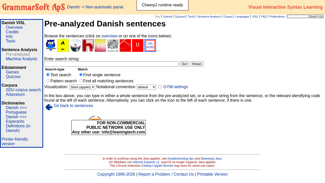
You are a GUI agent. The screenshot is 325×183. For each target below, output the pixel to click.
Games (167, 16)
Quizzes (180, 16)
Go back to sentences (73, 105)
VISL (255, 16)
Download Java (211, 158)
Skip (157, 16)
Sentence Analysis (208, 16)
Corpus (228, 16)
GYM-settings (176, 87)
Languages (242, 16)
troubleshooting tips (181, 158)
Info (9, 36)
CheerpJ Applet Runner (157, 165)
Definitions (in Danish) (18, 128)
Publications (277, 16)
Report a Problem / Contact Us (166, 174)
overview (110, 36)
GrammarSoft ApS (33, 7)
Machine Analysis (21, 59)
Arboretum (15, 94)
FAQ (264, 16)
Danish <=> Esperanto (16, 119)
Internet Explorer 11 (146, 162)
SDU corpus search (23, 90)
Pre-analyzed (18, 54)
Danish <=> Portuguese (16, 109)
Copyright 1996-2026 (116, 174)
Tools (191, 16)
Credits (12, 32)
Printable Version (212, 174)
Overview (14, 27)
